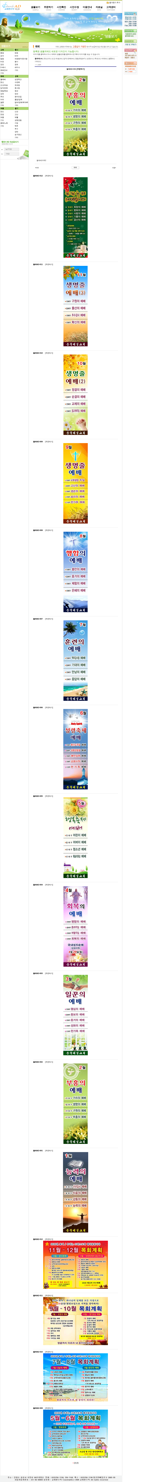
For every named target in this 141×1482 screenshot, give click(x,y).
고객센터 (111, 8)
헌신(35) (47, 59)
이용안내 (87, 8)
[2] (75, 1463)
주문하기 (48, 8)
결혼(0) (111, 59)
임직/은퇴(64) (68, 59)
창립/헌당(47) (80, 59)
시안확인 (61, 8)
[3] (77, 1463)
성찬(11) (90, 59)
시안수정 (74, 8)
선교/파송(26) (57, 59)
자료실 (99, 8)
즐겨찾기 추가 (113, 3)
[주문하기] (81, 69)
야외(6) (104, 59)
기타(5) (37, 61)
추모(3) (97, 59)
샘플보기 (35, 8)
